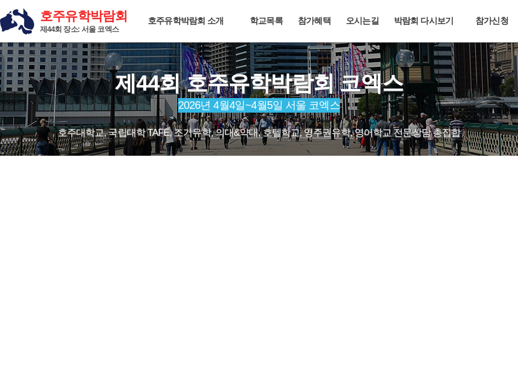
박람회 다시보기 (423, 20)
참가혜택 (314, 20)
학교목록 (266, 20)
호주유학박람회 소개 (185, 20)
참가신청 (491, 20)
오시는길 (362, 20)
